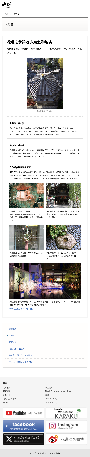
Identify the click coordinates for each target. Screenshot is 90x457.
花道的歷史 (13, 342)
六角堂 (12, 335)
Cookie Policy (51, 402)
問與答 (6, 402)
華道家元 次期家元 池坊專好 (20, 361)
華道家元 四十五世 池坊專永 (20, 355)
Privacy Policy (51, 398)
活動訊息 (6, 395)
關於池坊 (12, 328)
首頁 (6, 14)
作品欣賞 (48, 387)
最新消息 (6, 391)
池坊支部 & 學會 (9, 398)
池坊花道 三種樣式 (16, 348)
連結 (47, 395)
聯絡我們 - (58, 391)
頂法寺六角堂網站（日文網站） (22, 309)
